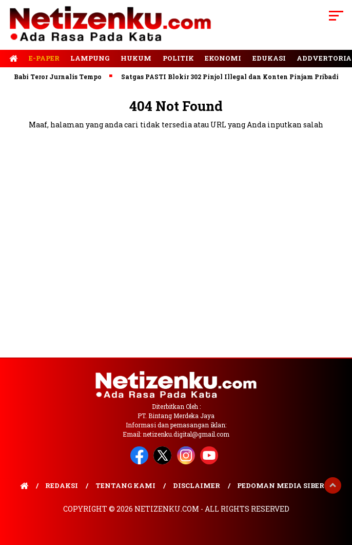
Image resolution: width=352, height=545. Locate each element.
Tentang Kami (125, 485)
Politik (178, 58)
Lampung (89, 58)
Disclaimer (196, 485)
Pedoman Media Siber (280, 485)
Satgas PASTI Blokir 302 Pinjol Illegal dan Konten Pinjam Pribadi (232, 76)
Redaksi (61, 485)
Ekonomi (223, 58)
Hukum (136, 58)
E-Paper (44, 58)
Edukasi (269, 58)
